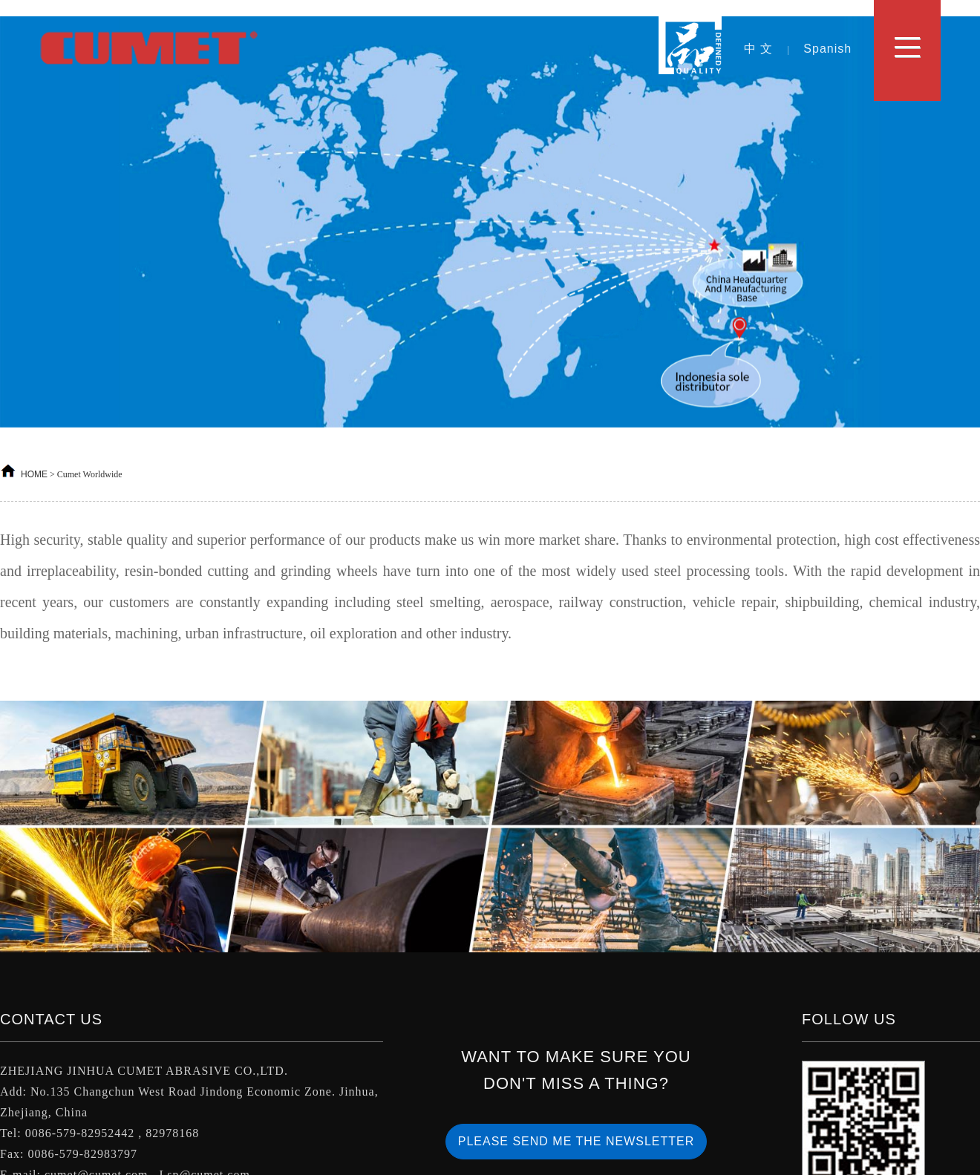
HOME (34, 474)
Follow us (849, 1019)
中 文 (758, 48)
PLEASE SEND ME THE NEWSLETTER (576, 1141)
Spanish (827, 48)
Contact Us (51, 1019)
